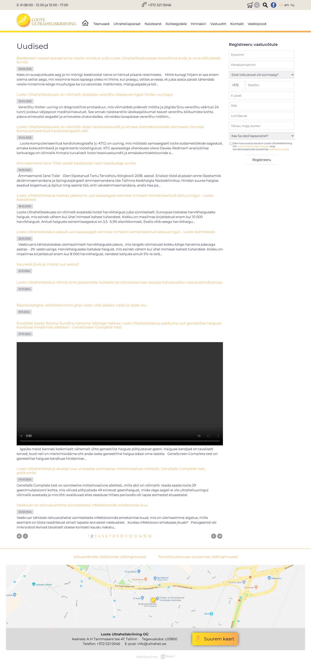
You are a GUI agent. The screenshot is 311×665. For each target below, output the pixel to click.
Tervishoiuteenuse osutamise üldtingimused (197, 557)
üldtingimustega (279, 149)
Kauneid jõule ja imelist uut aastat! (48, 264)
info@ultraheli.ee (151, 644)
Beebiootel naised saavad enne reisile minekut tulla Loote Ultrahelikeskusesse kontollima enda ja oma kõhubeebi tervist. (119, 60)
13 (135, 536)
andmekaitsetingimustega (253, 146)
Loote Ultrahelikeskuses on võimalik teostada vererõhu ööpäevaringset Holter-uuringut (95, 94)
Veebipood (257, 24)
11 (126, 536)
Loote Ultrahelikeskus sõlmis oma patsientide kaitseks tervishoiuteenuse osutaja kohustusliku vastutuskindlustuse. (120, 282)
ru (292, 5)
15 (145, 536)
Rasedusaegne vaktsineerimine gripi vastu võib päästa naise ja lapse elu (81, 305)
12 (130, 536)
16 (149, 536)
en (286, 5)
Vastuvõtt (218, 24)
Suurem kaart (219, 639)
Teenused (101, 24)
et (281, 5)
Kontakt (237, 24)
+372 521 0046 (159, 5)
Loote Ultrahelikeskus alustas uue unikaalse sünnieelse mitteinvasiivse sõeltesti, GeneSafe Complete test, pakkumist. (111, 471)
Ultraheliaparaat (127, 24)
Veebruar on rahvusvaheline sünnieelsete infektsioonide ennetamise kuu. (82, 505)
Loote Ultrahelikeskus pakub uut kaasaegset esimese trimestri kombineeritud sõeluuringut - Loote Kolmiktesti (116, 232)
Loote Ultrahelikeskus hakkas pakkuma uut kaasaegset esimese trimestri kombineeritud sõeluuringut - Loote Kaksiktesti (115, 197)
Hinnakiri (198, 24)
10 (121, 536)
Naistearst (153, 24)
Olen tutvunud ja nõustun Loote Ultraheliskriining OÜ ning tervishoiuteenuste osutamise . (262, 146)
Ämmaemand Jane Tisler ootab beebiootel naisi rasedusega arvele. (77, 163)
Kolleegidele (176, 24)
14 (140, 536)
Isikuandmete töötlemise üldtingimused (110, 557)
